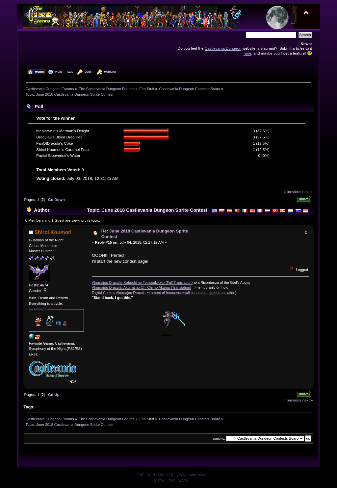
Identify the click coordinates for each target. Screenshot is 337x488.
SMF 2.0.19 (146, 475)
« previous (292, 191)
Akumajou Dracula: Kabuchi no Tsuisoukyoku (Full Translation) (142, 282)
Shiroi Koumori (53, 232)
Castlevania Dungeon (223, 48)
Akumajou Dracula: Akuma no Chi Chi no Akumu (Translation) (141, 287)
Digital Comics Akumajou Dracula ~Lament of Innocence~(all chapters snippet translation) (164, 293)
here (247, 53)
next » (307, 191)
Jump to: (219, 438)
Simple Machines (192, 475)
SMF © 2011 (167, 475)
